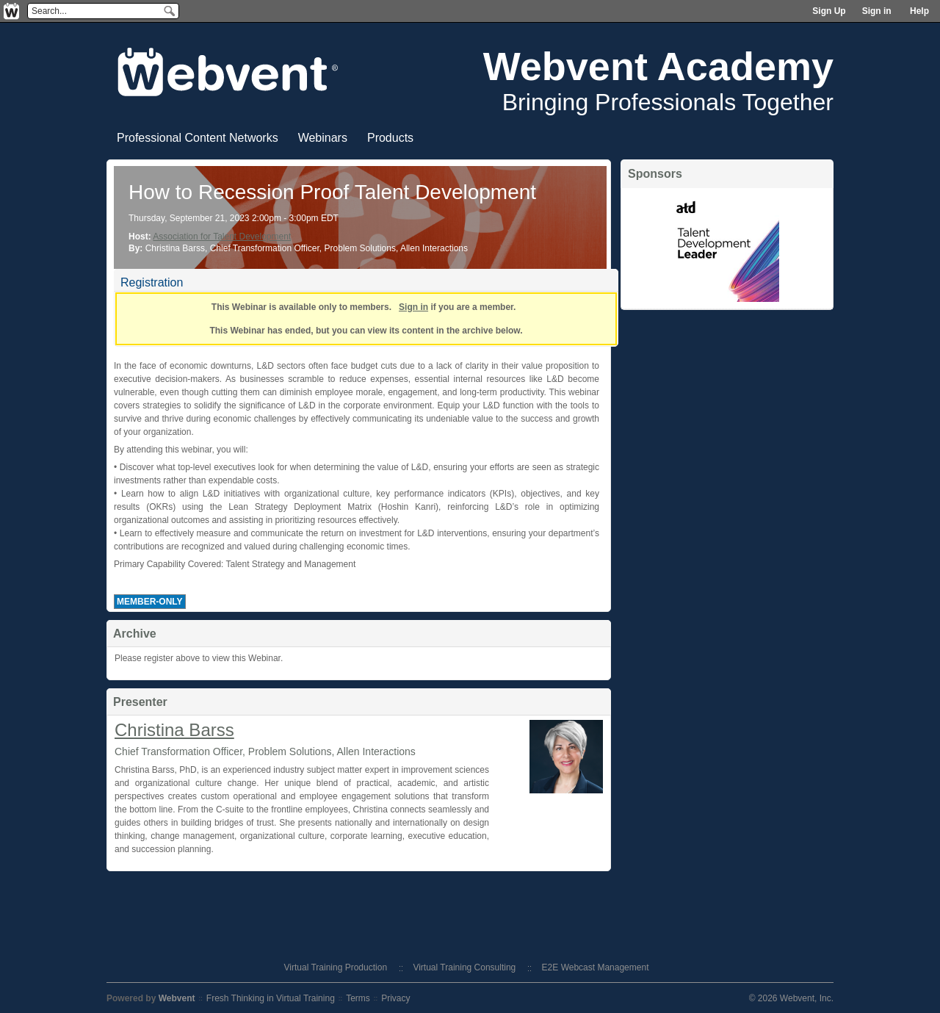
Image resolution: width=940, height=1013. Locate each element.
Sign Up (828, 11)
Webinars (322, 137)
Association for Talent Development (222, 236)
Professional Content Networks (197, 137)
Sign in (877, 11)
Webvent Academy (658, 66)
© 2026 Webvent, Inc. (791, 998)
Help (919, 11)
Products (390, 137)
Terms (358, 998)
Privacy (395, 998)
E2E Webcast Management (595, 967)
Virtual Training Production (336, 967)
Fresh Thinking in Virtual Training (270, 998)
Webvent (177, 998)
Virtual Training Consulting (464, 967)
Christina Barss (174, 730)
